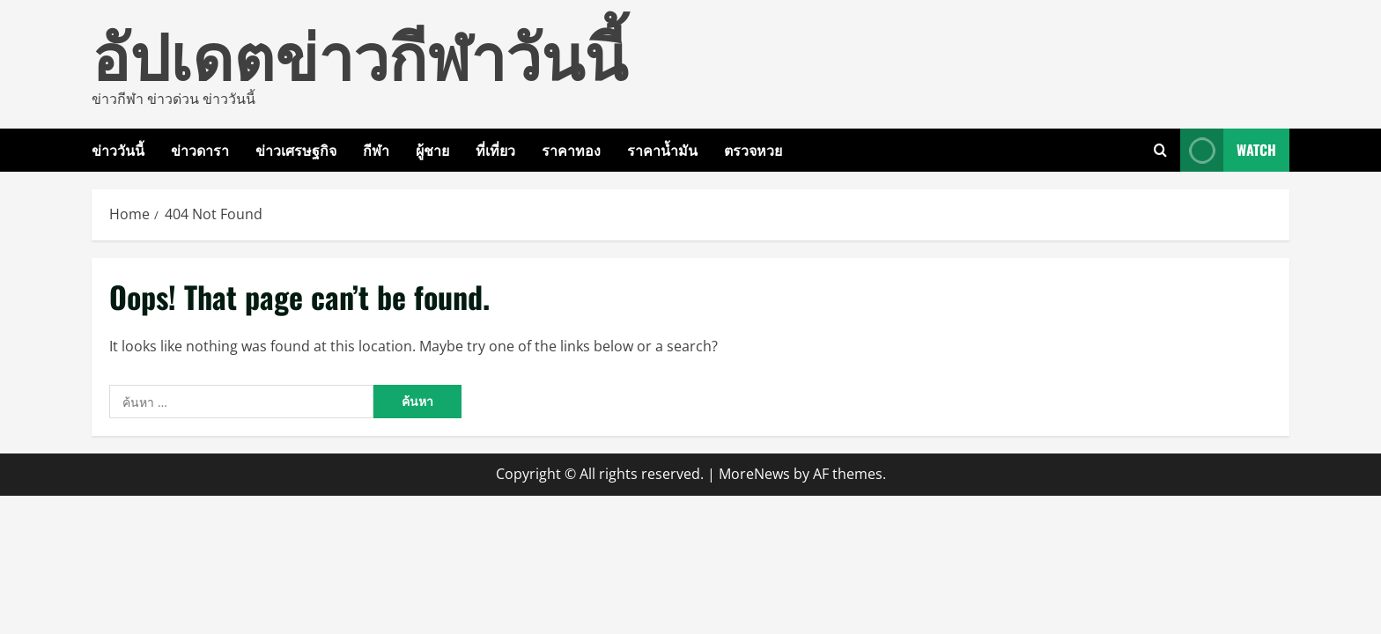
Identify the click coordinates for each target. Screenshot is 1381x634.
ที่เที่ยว (495, 149)
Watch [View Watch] (1228, 150)
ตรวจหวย (753, 149)
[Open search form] (1160, 150)
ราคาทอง (571, 149)
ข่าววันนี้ (118, 149)
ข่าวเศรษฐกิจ (295, 149)
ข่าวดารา (200, 149)
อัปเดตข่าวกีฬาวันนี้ (359, 52)
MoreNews (754, 473)
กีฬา (376, 149)
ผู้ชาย (432, 149)
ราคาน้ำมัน (662, 149)
